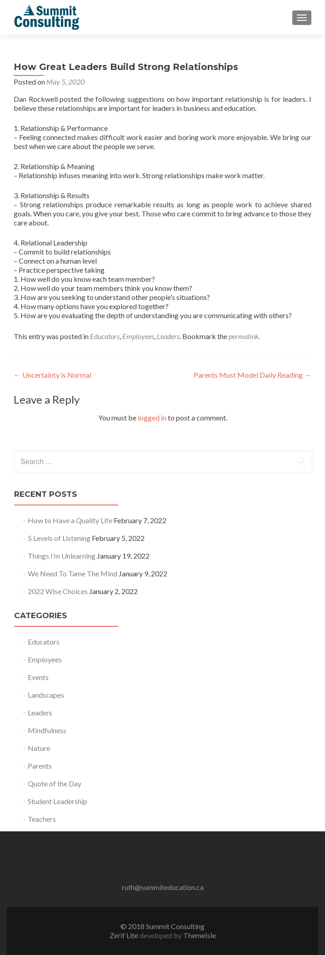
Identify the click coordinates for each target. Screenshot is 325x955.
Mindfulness (47, 730)
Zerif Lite (125, 935)
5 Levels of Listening (59, 538)
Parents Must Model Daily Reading (252, 374)
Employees (138, 336)
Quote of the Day (54, 783)
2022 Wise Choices (58, 591)
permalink (244, 336)
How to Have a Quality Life (70, 520)
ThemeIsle (199, 935)
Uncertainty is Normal (52, 374)
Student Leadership (57, 801)
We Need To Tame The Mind (72, 573)
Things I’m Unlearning (61, 555)
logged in (152, 417)
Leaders (168, 336)
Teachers (42, 819)
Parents (40, 765)
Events (38, 677)
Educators (105, 336)
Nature (39, 748)
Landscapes (46, 694)
